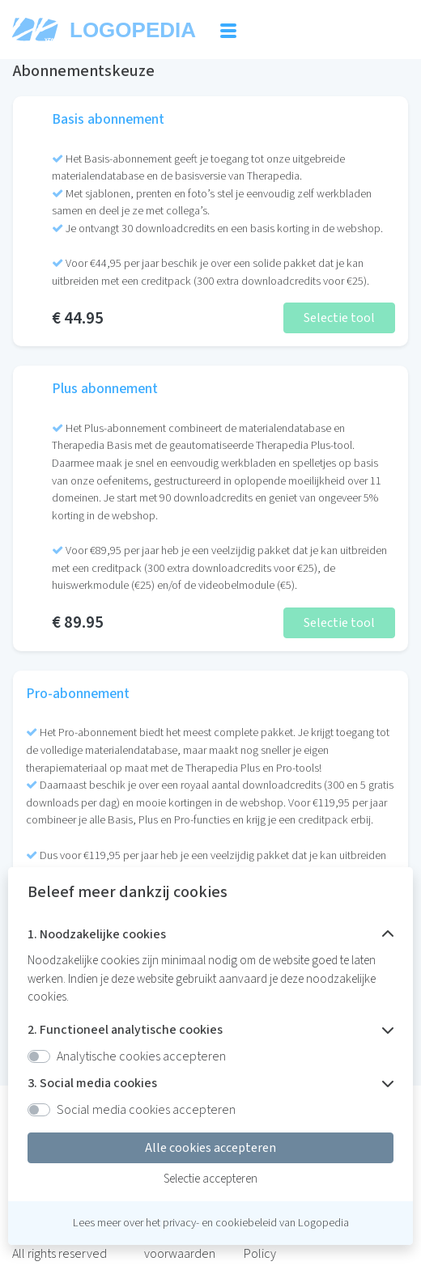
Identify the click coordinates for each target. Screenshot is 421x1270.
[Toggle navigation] (228, 30)
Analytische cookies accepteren (141, 1056)
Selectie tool (339, 318)
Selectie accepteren (210, 1178)
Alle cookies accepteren (210, 1148)
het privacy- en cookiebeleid (211, 1222)
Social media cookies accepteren (146, 1110)
